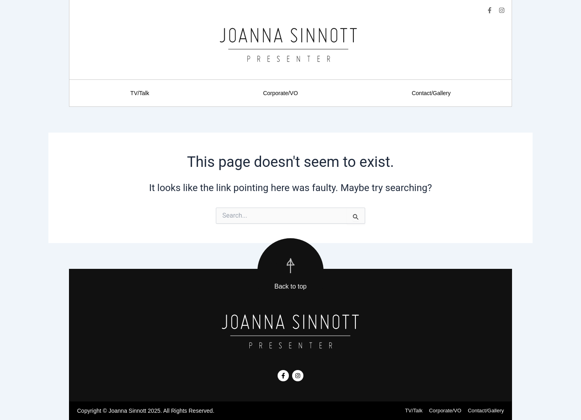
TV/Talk (139, 93)
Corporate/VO (280, 93)
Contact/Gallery (431, 93)
